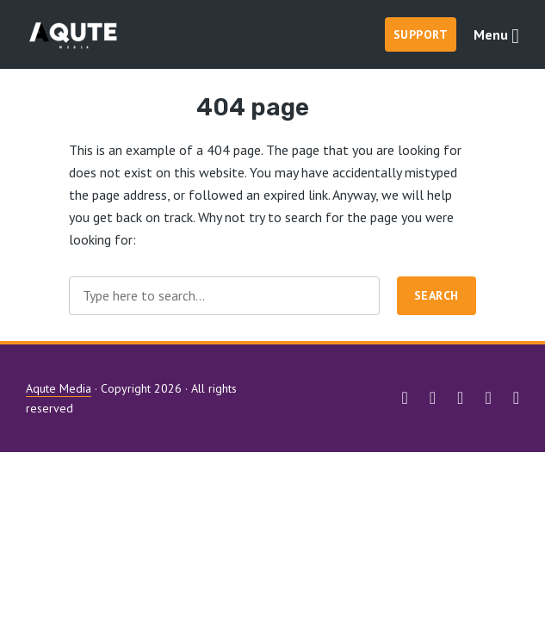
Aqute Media (58, 388)
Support (421, 34)
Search (436, 295)
